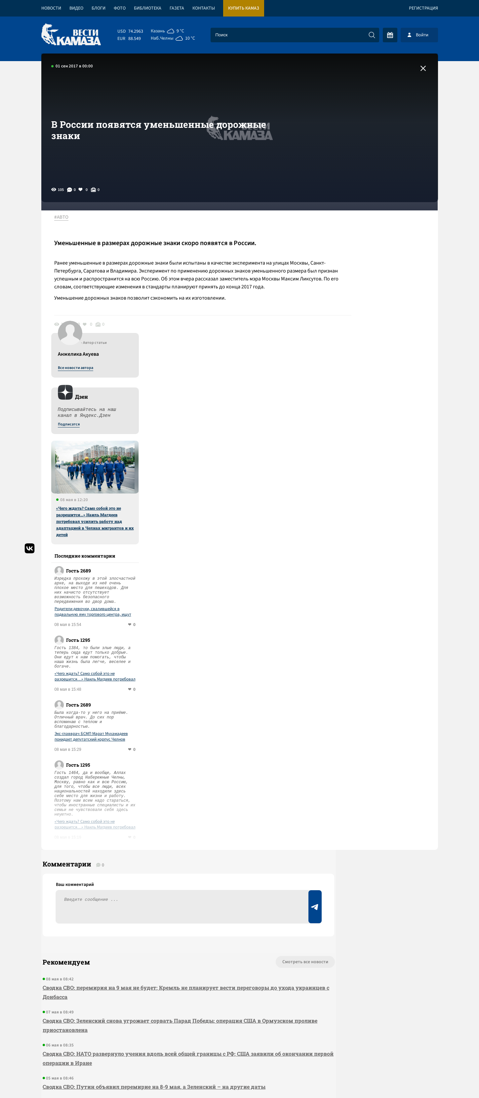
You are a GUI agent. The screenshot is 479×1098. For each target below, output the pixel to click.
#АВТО (65, 217)
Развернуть (239, 1054)
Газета (177, 8)
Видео (76, 8)
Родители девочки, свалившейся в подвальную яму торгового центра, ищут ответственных (382, 468)
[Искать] (372, 35)
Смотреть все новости (260, 826)
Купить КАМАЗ (243, 8)
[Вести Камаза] (71, 35)
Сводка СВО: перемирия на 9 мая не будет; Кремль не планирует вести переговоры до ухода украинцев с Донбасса (158, 856)
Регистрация (423, 8)
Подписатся (358, 281)
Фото (120, 8)
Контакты (203, 8)
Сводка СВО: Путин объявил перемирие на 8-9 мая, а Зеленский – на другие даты (152, 950)
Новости (51, 8)
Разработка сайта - (412, 1079)
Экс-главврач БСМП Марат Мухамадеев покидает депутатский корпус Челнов (380, 593)
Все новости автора (364, 225)
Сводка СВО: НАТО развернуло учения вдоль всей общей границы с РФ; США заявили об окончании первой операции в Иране (160, 922)
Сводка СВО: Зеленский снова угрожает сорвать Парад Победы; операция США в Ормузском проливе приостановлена (150, 889)
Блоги (98, 8)
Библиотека (147, 8)
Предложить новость (372, 847)
